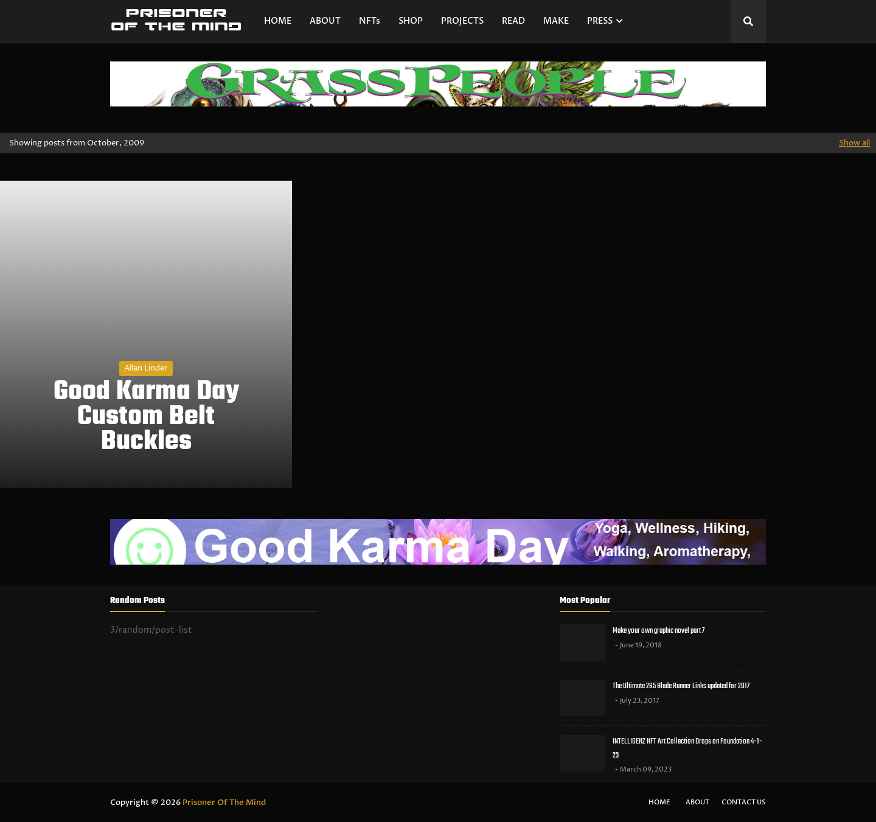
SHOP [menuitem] (410, 21)
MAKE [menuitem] (556, 21)
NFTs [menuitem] (369, 21)
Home (659, 802)
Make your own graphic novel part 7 (658, 630)
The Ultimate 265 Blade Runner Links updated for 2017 (681, 686)
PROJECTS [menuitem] (462, 21)
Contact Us (743, 802)
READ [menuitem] (513, 21)
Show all (854, 143)
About (697, 802)
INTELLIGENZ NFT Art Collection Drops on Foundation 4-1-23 (687, 748)
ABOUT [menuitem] (325, 21)
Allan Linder (146, 368)
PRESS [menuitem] (600, 21)
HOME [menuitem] (277, 21)
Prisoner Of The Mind (224, 802)
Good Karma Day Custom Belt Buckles (146, 417)
